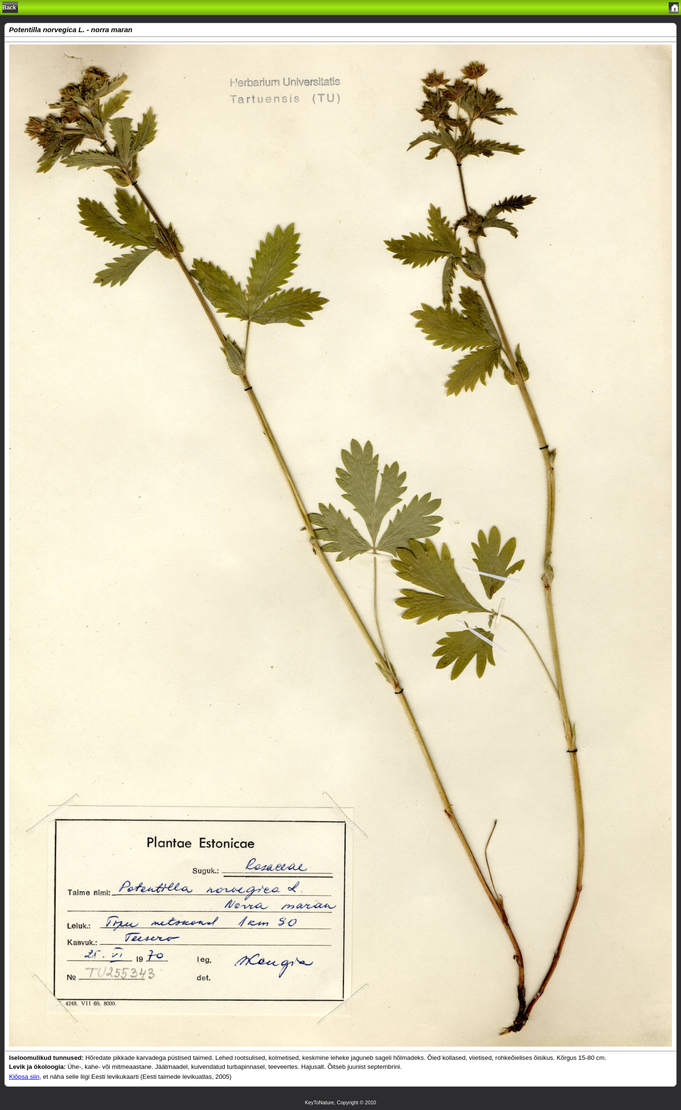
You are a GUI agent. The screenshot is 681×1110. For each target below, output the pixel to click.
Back (9, 7)
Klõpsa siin (24, 1076)
